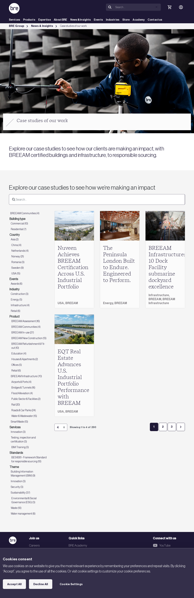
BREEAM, (156, 299)
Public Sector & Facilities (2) (26, 398)
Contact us (155, 19)
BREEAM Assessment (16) (25, 321)
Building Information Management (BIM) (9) (23, 473)
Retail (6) (15, 310)
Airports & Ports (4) (21, 381)
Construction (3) (19, 293)
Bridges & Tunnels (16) (23, 387)
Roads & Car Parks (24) (23, 410)
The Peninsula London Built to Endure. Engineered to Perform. (119, 264)
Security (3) (17, 486)
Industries (112, 19)
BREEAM (71, 303)
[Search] (137, 7)
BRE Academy (78, 545)
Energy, (108, 303)
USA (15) (15, 273)
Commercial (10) (19, 223)
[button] (156, 7)
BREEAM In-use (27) (22, 332)
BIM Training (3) (20, 447)
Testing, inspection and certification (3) (23, 439)
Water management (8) (23, 513)
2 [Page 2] (163, 426)
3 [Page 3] (172, 426)
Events (98, 19)
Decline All (40, 584)
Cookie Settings (71, 584)
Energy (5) (16, 299)
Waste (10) (16, 507)
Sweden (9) (17, 267)
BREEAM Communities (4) (24, 213)
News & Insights (80, 19)
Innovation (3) (18, 431)
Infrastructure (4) (20, 305)
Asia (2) (15, 239)
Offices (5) (16, 364)
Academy (139, 19)
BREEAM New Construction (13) (28, 338)
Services (14, 19)
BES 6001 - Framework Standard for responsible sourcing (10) (29, 459)
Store (126, 19)
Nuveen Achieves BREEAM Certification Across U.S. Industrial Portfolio (73, 268)
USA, (61, 303)
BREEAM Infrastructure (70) (26, 376)
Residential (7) (18, 229)
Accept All (14, 584)
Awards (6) (16, 283)
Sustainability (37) (20, 492)
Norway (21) (17, 256)
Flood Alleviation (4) (22, 393)
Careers (34, 545)
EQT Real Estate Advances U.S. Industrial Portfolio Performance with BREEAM (73, 377)
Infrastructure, (159, 295)
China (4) (16, 245)
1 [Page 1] (153, 426)
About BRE (60, 19)
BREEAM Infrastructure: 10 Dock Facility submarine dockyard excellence (167, 268)
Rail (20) (15, 404)
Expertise (44, 19)
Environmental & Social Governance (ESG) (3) (24, 500)
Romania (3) (17, 262)
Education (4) (18, 353)
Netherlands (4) (20, 250)
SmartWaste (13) (19, 421)
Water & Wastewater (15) (24, 415)
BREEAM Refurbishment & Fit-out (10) (28, 345)
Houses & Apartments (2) (24, 359)
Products (29, 19)
